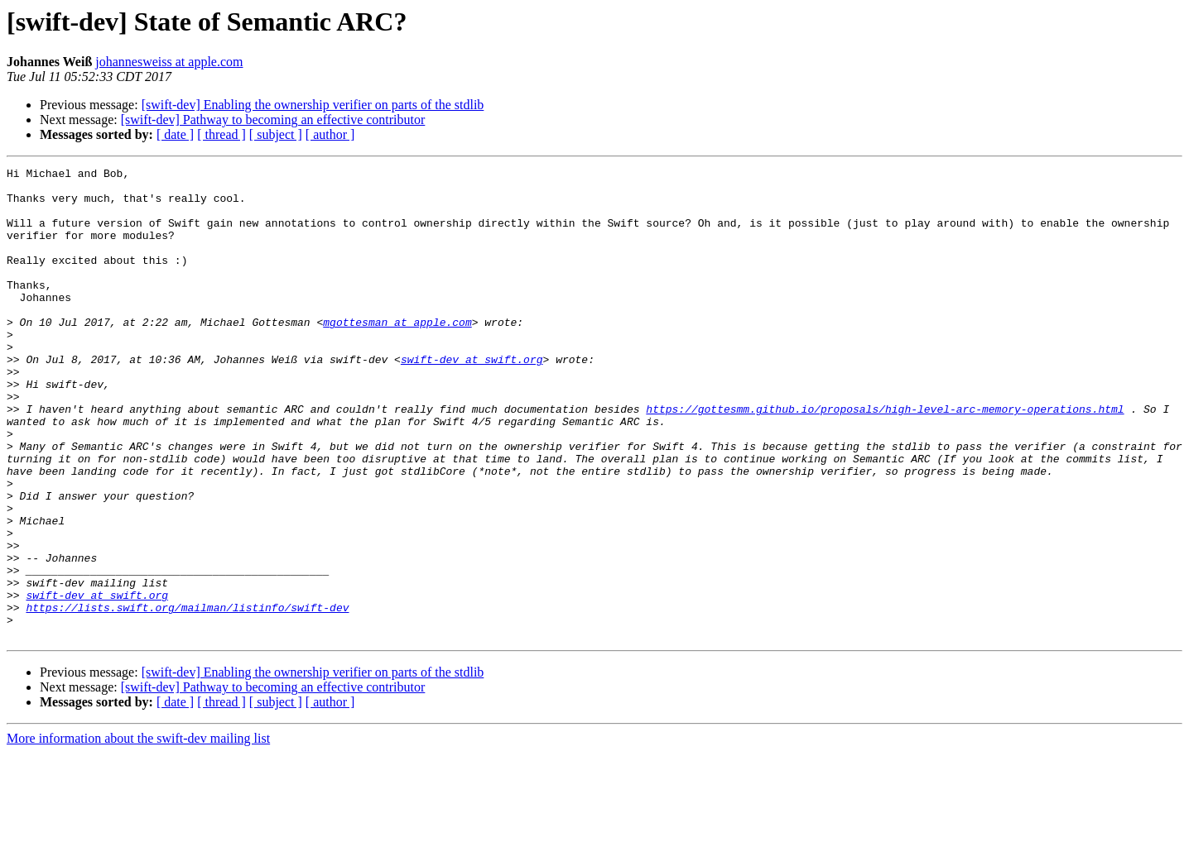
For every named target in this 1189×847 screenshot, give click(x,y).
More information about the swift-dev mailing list (138, 832)
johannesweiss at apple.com (169, 62)
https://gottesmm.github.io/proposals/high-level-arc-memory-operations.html (885, 458)
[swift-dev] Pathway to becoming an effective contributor (273, 119)
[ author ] (330, 134)
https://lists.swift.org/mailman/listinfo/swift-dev (187, 696)
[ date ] (175, 134)
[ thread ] (221, 134)
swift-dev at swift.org (472, 398)
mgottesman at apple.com (397, 354)
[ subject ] (275, 134)
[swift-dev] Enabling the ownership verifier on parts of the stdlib (313, 105)
